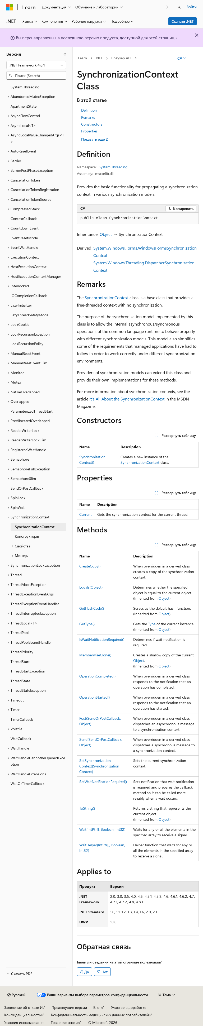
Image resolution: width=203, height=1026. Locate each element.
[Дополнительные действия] (194, 58)
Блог (97, 1007)
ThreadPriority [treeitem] (22, 651)
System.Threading (113, 166)
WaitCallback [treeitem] (21, 738)
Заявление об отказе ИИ (24, 1007)
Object (106, 234)
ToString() (87, 808)
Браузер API (121, 57)
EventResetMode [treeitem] (24, 237)
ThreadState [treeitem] (20, 680)
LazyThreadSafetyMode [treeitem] (29, 314)
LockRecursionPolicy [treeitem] (27, 343)
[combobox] (36, 65)
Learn (82, 57)
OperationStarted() (94, 697)
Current (85, 514)
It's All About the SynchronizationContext (126, 399)
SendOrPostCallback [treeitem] (27, 488)
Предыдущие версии (69, 1007)
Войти (192, 6)
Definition (89, 110)
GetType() (87, 623)
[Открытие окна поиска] (179, 7)
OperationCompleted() (97, 676)
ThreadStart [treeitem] (20, 661)
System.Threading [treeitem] (25, 86)
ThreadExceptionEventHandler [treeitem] (35, 603)
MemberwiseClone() (95, 654)
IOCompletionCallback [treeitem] (29, 295)
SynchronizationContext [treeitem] (34, 526)
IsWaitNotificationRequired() (101, 639)
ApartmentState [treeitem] (23, 106)
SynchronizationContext (106, 297)
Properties (89, 130)
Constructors (91, 124)
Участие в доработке (128, 1007)
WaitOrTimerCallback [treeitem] (27, 783)
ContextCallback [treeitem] (24, 218)
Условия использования (24, 1022)
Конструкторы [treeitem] (27, 536)
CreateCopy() (89, 566)
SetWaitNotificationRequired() (103, 781)
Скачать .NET (183, 21)
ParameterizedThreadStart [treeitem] (32, 411)
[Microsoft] (9, 7)
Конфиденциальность (22, 1014)
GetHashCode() (91, 608)
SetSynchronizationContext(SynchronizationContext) (99, 766)
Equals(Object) (91, 587)
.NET (99, 57)
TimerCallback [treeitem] (22, 719)
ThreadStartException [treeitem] (28, 671)
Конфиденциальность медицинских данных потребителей (100, 1014)
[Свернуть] (64, 54)
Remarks (88, 117)
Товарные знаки (64, 1022)
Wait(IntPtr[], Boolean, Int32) (102, 829)
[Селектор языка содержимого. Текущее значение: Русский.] (16, 995)
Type (151, 623)
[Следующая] (167, 7)
